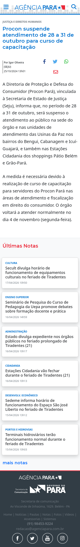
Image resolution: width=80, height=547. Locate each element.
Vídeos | (70, 514)
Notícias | (22, 514)
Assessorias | (34, 519)
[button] (4, 7)
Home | (9, 514)
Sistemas (50, 519)
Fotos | (59, 514)
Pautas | (36, 514)
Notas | (48, 514)
